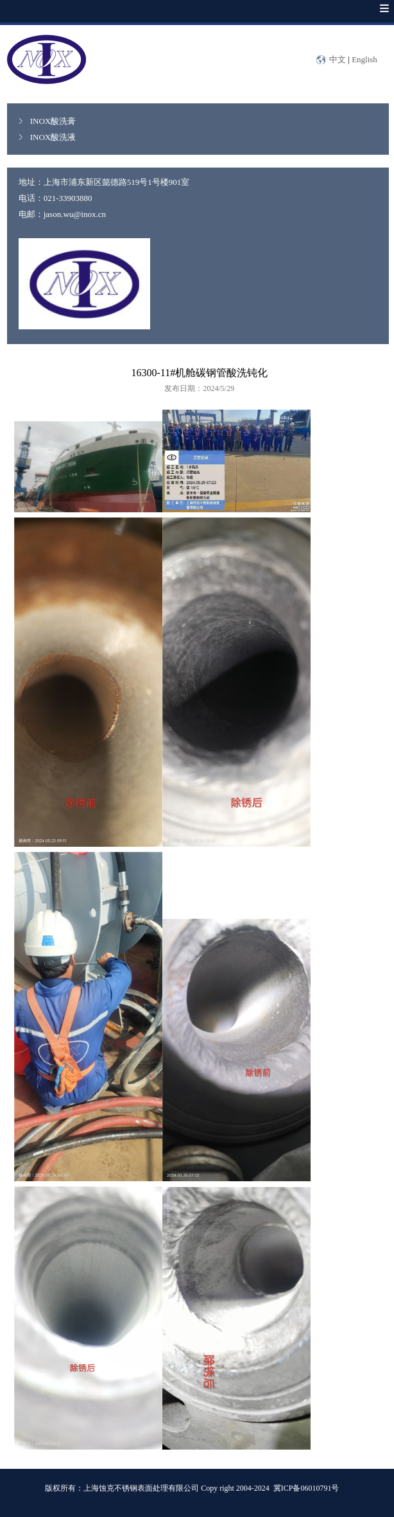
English (364, 59)
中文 (337, 59)
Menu (371, 17)
